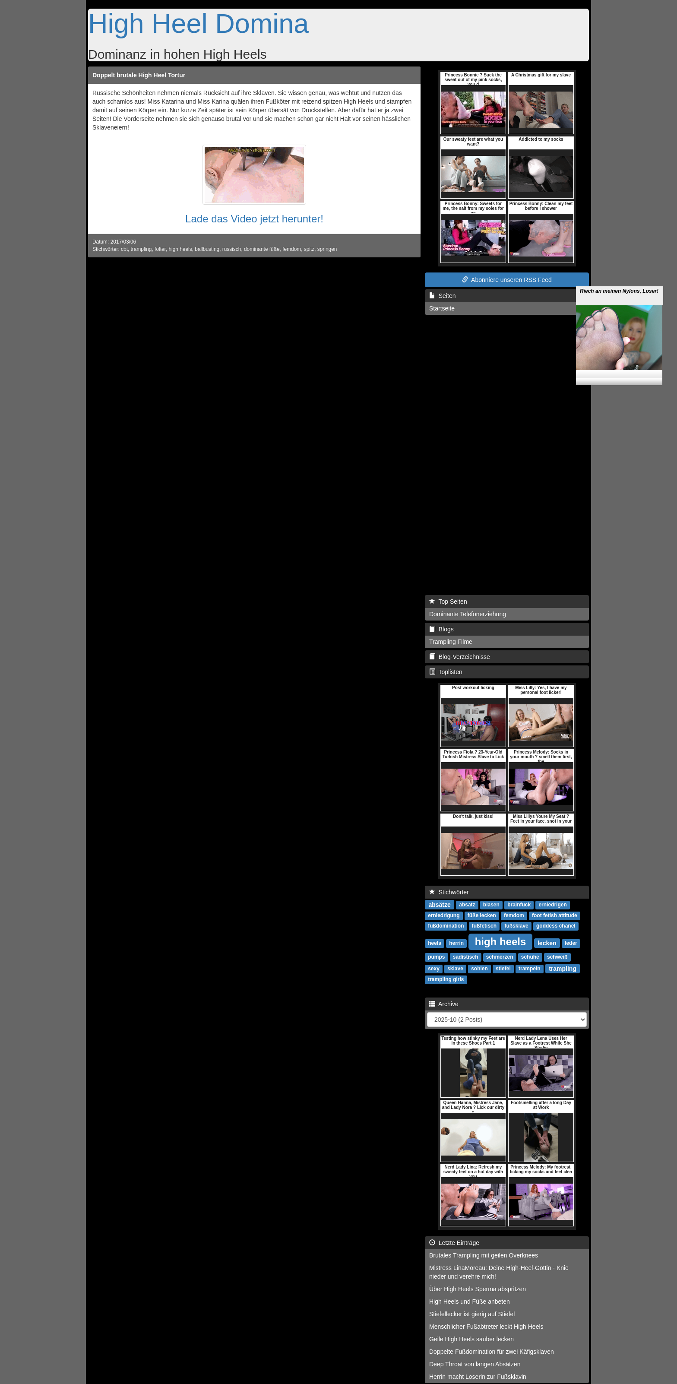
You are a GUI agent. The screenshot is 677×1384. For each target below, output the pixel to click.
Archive (444, 1004)
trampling (141, 249)
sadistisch (465, 957)
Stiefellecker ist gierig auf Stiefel (472, 1314)
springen (327, 249)
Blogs (441, 629)
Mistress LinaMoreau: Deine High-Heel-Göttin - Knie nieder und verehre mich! (499, 1272)
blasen (491, 905)
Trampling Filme (450, 641)
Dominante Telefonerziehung (467, 614)
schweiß (557, 957)
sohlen (479, 969)
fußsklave (516, 926)
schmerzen (499, 957)
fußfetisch (484, 926)
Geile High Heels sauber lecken (471, 1339)
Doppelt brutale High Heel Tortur (138, 75)
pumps (436, 957)
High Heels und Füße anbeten (469, 1301)
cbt (124, 249)
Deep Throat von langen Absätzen (474, 1364)
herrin (456, 943)
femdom (291, 249)
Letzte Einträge (454, 1242)
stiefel (503, 969)
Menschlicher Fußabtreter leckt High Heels (486, 1326)
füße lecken (482, 915)
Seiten (442, 295)
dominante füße (262, 249)
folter (160, 249)
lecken (547, 942)
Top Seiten (448, 601)
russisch (231, 249)
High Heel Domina (198, 23)
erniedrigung (443, 915)
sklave (455, 969)
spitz (309, 249)
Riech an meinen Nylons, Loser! (619, 267)
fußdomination (446, 926)
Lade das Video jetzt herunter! (254, 219)
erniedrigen (552, 905)
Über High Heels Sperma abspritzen (477, 1289)
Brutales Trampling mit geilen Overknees (483, 1255)
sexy (434, 969)
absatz (467, 905)
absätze (439, 904)
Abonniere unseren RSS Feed (507, 279)
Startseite (442, 308)
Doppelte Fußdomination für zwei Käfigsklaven (491, 1351)
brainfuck (519, 905)
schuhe (530, 957)
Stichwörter (449, 892)
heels (434, 943)
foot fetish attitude (554, 915)
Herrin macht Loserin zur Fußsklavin (477, 1376)
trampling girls (446, 979)
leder (571, 943)
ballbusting (207, 249)
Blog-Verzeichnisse (459, 656)
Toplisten (445, 671)
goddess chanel (556, 926)
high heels (180, 249)
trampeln (530, 969)
